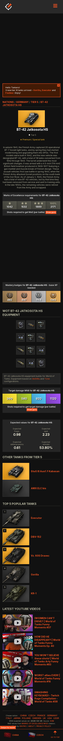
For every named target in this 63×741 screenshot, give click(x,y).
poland (26, 718)
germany (22, 102)
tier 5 (34, 102)
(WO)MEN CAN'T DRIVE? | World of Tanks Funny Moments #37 (44, 623)
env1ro (23, 726)
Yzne (47, 378)
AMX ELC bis (38, 488)
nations (8, 102)
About (31, 726)
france (41, 715)
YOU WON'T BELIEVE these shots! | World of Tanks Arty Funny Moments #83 (46, 660)
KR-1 (33, 593)
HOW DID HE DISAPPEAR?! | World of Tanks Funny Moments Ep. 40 (47, 641)
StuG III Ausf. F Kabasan (45, 471)
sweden (36, 718)
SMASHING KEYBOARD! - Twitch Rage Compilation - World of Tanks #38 (46, 697)
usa (49, 718)
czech (31, 715)
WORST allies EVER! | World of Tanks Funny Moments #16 (47, 678)
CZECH (36, 735)
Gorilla (35, 574)
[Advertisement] (31, 48)
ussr (56, 718)
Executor (36, 517)
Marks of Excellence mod (35, 723)
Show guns (51, 212)
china (23, 715)
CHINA (11, 735)
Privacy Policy (43, 726)
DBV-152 (36, 536)
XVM (52, 721)
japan (16, 718)
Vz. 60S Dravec (40, 555)
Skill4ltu (36, 378)
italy (9, 718)
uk (44, 718)
